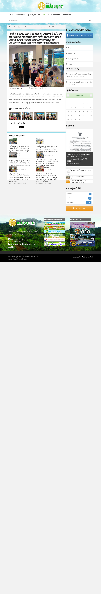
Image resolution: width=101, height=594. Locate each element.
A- (21, 88)
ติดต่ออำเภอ (67, 15)
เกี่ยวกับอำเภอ (20, 15)
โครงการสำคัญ (70, 64)
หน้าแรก (10, 15)
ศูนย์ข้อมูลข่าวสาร (34, 15)
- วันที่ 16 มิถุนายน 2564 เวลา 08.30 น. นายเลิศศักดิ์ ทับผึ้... (39, 27)
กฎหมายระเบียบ (71, 53)
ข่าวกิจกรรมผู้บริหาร (17, 27)
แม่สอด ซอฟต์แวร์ (87, 257)
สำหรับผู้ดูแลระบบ (79, 208)
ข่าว (44, 15)
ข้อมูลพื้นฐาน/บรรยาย (72, 59)
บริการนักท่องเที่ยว (54, 15)
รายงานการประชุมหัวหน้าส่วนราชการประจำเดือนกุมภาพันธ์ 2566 (79, 83)
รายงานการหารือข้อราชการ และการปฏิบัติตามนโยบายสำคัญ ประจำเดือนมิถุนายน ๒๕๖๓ (78, 75)
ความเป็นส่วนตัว (23, 259)
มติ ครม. (69, 48)
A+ (18, 88)
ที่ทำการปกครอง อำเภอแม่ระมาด (79, 35)
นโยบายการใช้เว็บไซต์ (13, 259)
